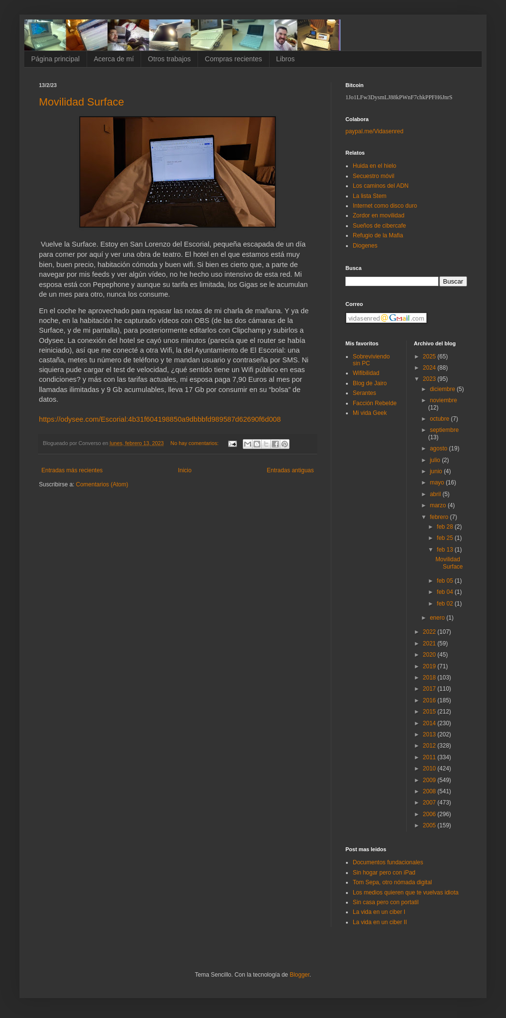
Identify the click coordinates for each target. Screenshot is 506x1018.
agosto (439, 448)
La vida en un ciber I (379, 912)
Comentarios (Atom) (102, 484)
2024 (430, 367)
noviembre (443, 400)
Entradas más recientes (72, 470)
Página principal (55, 59)
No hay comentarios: (195, 443)
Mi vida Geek (370, 413)
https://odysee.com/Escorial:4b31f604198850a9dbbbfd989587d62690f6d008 (160, 419)
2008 (430, 791)
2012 (430, 745)
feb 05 (446, 580)
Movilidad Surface (81, 102)
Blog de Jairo (370, 383)
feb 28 (446, 526)
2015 (430, 711)
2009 (430, 780)
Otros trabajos (169, 59)
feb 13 (446, 549)
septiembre (444, 430)
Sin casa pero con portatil (385, 902)
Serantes (364, 393)
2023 (430, 378)
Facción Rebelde (375, 403)
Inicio (185, 470)
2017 (430, 688)
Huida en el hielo (374, 165)
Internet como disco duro (385, 205)
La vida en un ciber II (380, 922)
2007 (430, 802)
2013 (430, 734)
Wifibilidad (366, 373)
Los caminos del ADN (381, 185)
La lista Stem (369, 196)
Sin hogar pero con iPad (384, 872)
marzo (439, 505)
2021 (430, 643)
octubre (440, 418)
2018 (430, 677)
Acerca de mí (114, 59)
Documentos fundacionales (388, 862)
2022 (430, 631)
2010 (430, 768)
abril (436, 494)
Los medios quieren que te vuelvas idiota (405, 892)
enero (438, 617)
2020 (430, 654)
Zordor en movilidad (378, 215)
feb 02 (446, 603)
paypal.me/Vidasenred (374, 131)
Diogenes (365, 245)
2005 (430, 825)
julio (436, 460)
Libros (285, 59)
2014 (430, 723)
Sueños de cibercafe (379, 225)
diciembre (443, 389)
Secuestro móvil (373, 176)
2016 (430, 700)
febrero (440, 517)
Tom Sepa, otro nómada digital (392, 882)
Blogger (299, 974)
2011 (430, 757)
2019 (430, 666)
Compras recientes (233, 59)
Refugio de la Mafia (378, 235)
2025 (430, 356)
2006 (430, 814)
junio (437, 471)
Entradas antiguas (290, 470)
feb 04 (446, 592)
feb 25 (446, 538)
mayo (438, 482)
